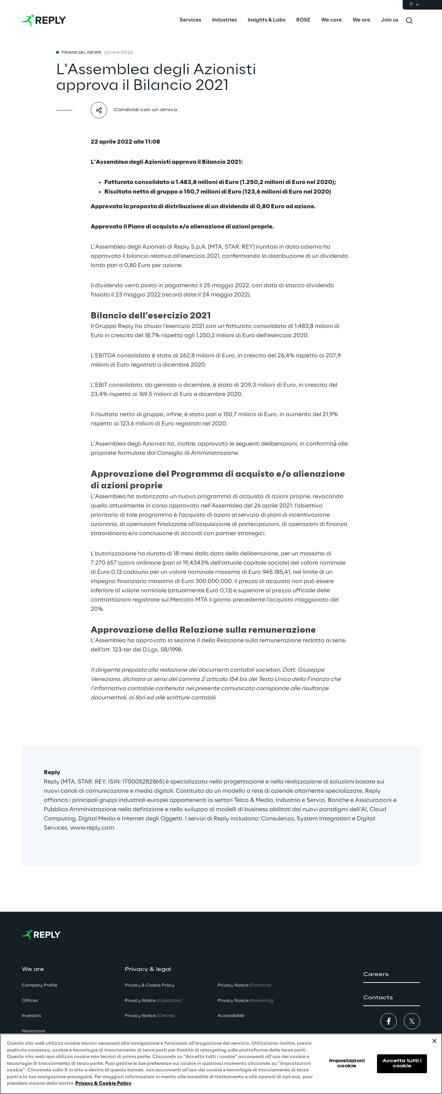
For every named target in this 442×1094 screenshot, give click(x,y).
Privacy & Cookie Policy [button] (149, 985)
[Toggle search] (409, 20)
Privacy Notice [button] (153, 1001)
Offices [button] (30, 1001)
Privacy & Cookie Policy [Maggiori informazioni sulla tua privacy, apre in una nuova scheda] (103, 1083)
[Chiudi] (434, 1041)
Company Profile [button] (39, 985)
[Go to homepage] (44, 20)
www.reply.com (92, 828)
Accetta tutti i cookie (402, 1063)
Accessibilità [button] (231, 1016)
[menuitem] (190, 20)
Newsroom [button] (33, 1031)
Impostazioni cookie (347, 1063)
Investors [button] (31, 1016)
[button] (391, 974)
